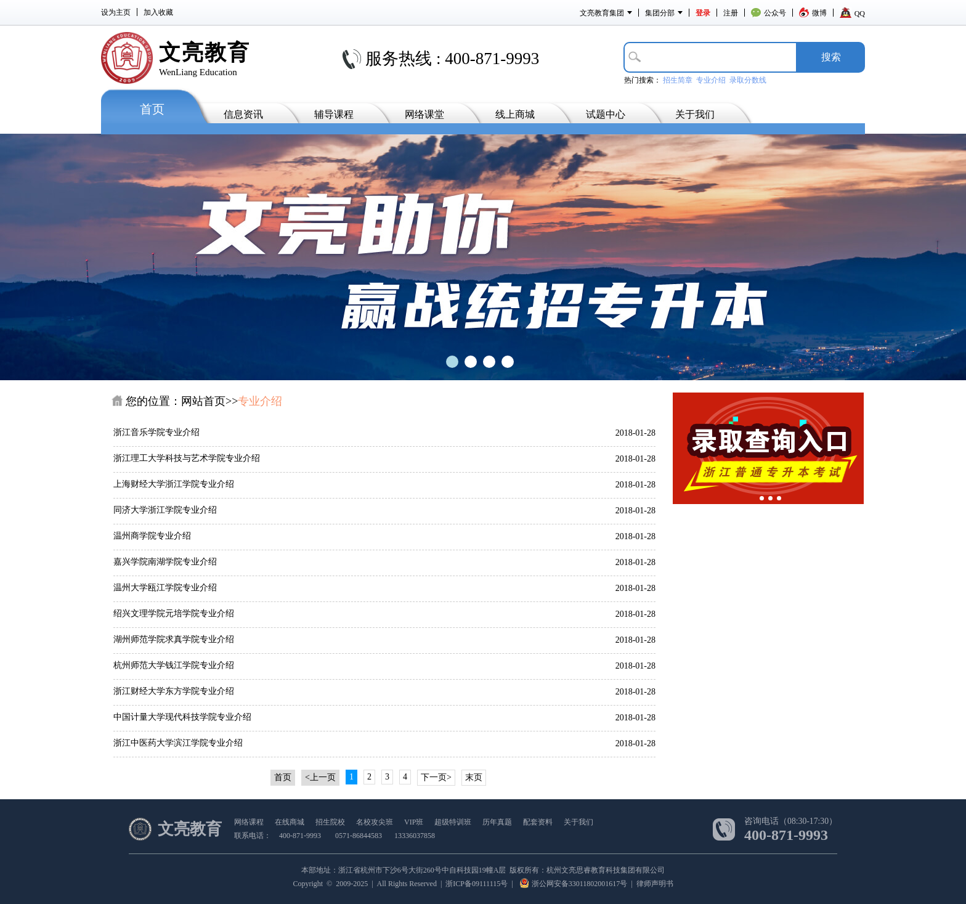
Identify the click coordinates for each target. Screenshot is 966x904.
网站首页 (203, 401)
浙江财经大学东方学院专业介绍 (173, 691)
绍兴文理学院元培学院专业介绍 (173, 613)
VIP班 (413, 822)
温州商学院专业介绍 (152, 535)
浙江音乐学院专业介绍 (156, 432)
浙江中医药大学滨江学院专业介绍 (178, 742)
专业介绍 (711, 80)
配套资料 (538, 822)
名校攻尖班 (374, 822)
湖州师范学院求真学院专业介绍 (173, 639)
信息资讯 (243, 114)
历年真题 (497, 822)
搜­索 (831, 57)
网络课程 (249, 822)
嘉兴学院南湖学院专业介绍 (165, 561)
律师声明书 (654, 883)
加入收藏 (158, 12)
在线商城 (289, 822)
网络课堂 (424, 114)
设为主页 (116, 12)
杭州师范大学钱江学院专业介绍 (173, 665)
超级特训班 (452, 822)
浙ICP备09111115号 (476, 883)
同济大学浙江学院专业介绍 (165, 510)
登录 (703, 13)
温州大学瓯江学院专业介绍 (165, 587)
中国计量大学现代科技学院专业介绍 (182, 717)
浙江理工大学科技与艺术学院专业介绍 (186, 458)
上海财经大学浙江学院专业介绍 (173, 484)
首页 (152, 109)
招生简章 (677, 80)
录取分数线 (747, 80)
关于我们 (695, 114)
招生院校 (330, 822)
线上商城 (515, 114)
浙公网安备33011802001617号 (574, 883)
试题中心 (605, 114)
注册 (730, 13)
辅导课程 (334, 114)
